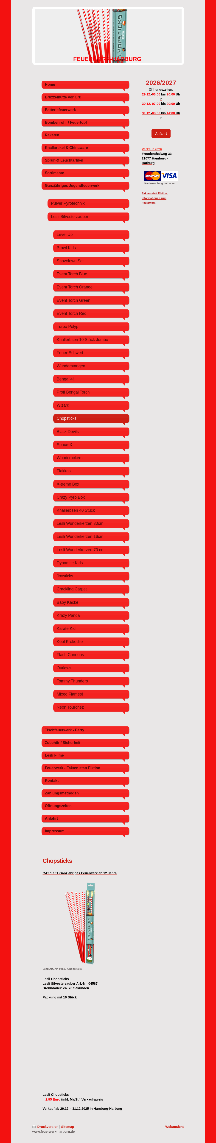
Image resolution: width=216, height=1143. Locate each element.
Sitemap (67, 1127)
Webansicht (174, 1127)
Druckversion (45, 1127)
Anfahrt (161, 133)
